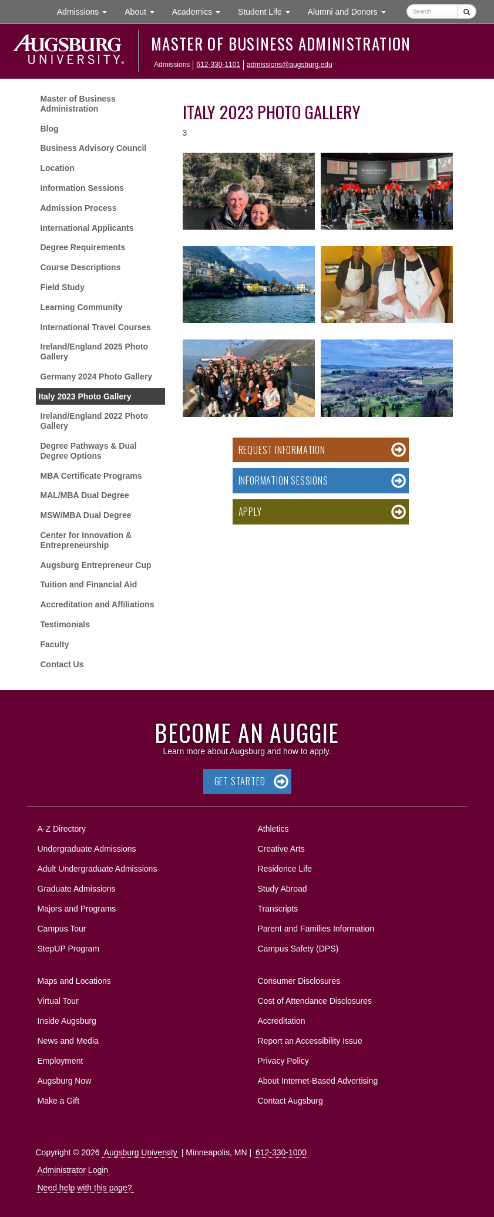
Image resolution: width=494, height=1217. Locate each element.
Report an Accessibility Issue (310, 1040)
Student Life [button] (268, 10)
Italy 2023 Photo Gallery (85, 396)
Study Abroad (282, 888)
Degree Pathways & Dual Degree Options (89, 450)
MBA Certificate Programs (91, 475)
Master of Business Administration (281, 43)
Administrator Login (73, 1170)
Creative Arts (281, 848)
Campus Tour (62, 928)
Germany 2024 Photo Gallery (97, 376)
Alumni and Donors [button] (351, 10)
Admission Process (79, 208)
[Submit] (466, 11)
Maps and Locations (74, 981)
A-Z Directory (62, 828)
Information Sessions (82, 188)
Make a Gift (59, 1100)
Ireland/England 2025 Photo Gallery (95, 351)
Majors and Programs (76, 906)
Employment (60, 1060)
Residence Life (285, 868)
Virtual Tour (58, 1001)
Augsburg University (140, 1152)
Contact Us (62, 664)
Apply (250, 512)
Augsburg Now (65, 1080)
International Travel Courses (96, 327)
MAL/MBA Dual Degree (85, 495)
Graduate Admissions (77, 888)
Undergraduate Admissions (87, 848)
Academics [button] (200, 10)
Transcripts (278, 908)
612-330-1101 (218, 64)
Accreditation (281, 1021)
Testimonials (65, 624)
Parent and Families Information (316, 928)
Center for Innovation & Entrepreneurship (86, 540)
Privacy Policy (283, 1060)
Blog (50, 128)
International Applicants (87, 228)
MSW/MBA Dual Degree (86, 515)
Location (58, 168)
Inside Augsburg (67, 1021)
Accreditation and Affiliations (97, 604)
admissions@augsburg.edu (289, 64)
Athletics (273, 828)
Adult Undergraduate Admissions (97, 868)
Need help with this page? (85, 1187)
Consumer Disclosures (299, 981)
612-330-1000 (281, 1152)
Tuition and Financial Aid (89, 584)
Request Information (281, 450)
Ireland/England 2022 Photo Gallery (95, 421)
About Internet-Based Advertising (318, 1080)
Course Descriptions (81, 267)
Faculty (55, 644)
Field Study (63, 287)
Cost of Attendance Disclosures (315, 1001)
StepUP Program (69, 948)
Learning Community (82, 307)
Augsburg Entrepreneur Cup (96, 565)
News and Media (68, 1040)
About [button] (144, 14)
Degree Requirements (83, 247)
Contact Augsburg (290, 1100)
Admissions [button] (86, 10)
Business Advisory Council (94, 148)
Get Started (240, 781)
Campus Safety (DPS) (298, 948)
